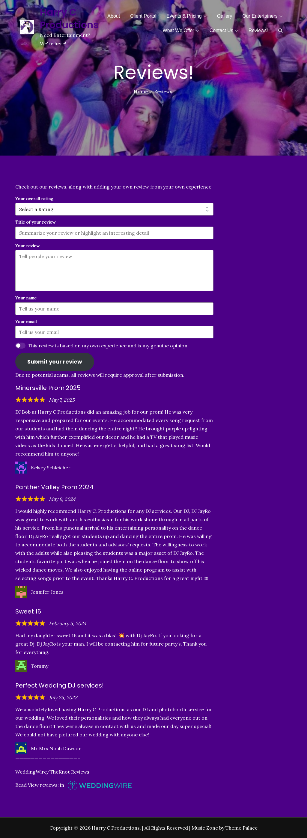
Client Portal (143, 16)
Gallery (224, 16)
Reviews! (258, 30)
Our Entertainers (262, 16)
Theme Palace (241, 828)
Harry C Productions (69, 18)
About (113, 16)
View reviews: (43, 785)
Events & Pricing (186, 16)
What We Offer (181, 30)
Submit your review (54, 361)
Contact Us (224, 30)
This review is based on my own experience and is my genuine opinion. (108, 346)
